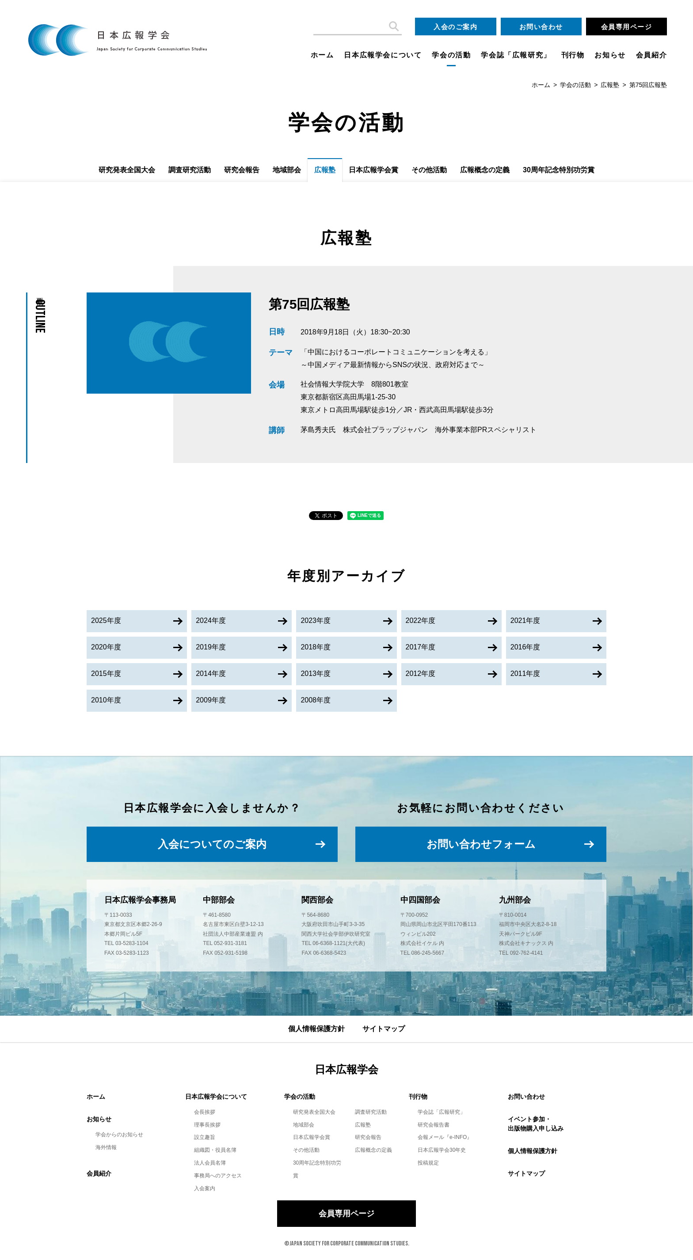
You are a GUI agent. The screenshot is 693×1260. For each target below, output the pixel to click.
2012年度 (421, 673)
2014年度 (211, 673)
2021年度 (525, 620)
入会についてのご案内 (212, 844)
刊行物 (573, 55)
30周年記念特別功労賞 (558, 170)
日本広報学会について (383, 55)
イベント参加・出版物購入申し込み (536, 1124)
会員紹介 (651, 55)
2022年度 (421, 620)
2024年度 (211, 620)
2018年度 (316, 647)
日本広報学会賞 (373, 170)
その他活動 (429, 170)
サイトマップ (383, 1028)
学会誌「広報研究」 (516, 55)
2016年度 (525, 647)
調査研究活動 (189, 170)
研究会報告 (241, 170)
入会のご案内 (455, 26)
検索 (393, 26)
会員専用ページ (626, 26)
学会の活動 (451, 55)
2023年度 (316, 620)
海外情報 (106, 1147)
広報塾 (610, 84)
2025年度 (106, 620)
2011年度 (525, 673)
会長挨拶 (204, 1112)
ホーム (322, 55)
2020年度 (106, 647)
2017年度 (421, 647)
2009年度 (211, 700)
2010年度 (106, 700)
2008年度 (316, 700)
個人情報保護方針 (316, 1028)
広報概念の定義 (485, 170)
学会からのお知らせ (119, 1134)
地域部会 (287, 170)
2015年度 (106, 673)
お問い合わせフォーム (481, 844)
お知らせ (609, 55)
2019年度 (211, 647)
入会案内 (204, 1188)
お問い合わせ (541, 26)
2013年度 (316, 673)
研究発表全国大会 (127, 170)
